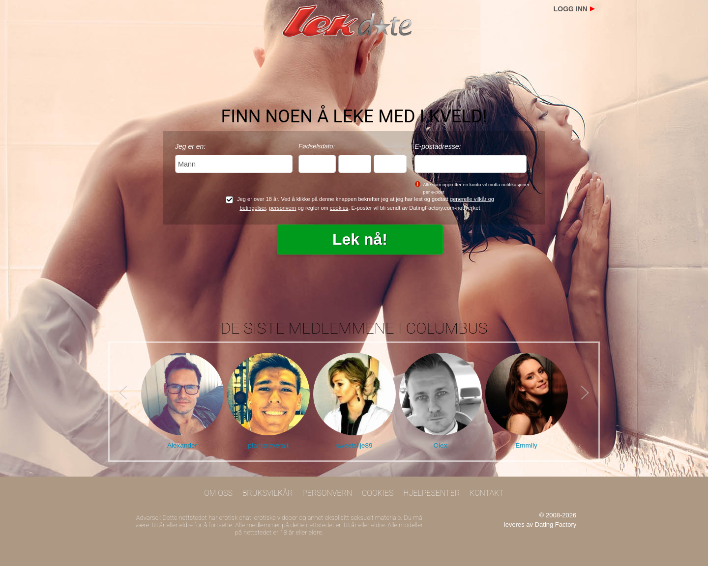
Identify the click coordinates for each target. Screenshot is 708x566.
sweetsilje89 (354, 445)
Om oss (218, 493)
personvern (282, 208)
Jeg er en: (190, 146)
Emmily (526, 445)
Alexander (182, 445)
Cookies (378, 493)
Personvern (327, 493)
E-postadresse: (437, 146)
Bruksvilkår (267, 493)
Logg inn (571, 9)
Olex (440, 445)
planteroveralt (268, 445)
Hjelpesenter (431, 493)
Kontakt (487, 493)
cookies (339, 208)
